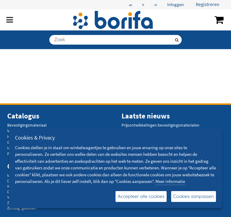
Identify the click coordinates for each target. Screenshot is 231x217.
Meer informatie (170, 181)
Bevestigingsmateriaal (27, 125)
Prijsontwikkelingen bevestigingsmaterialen (160, 125)
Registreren (207, 4)
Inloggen (175, 4)
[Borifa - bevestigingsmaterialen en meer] (113, 20)
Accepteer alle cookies (141, 196)
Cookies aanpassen (193, 196)
